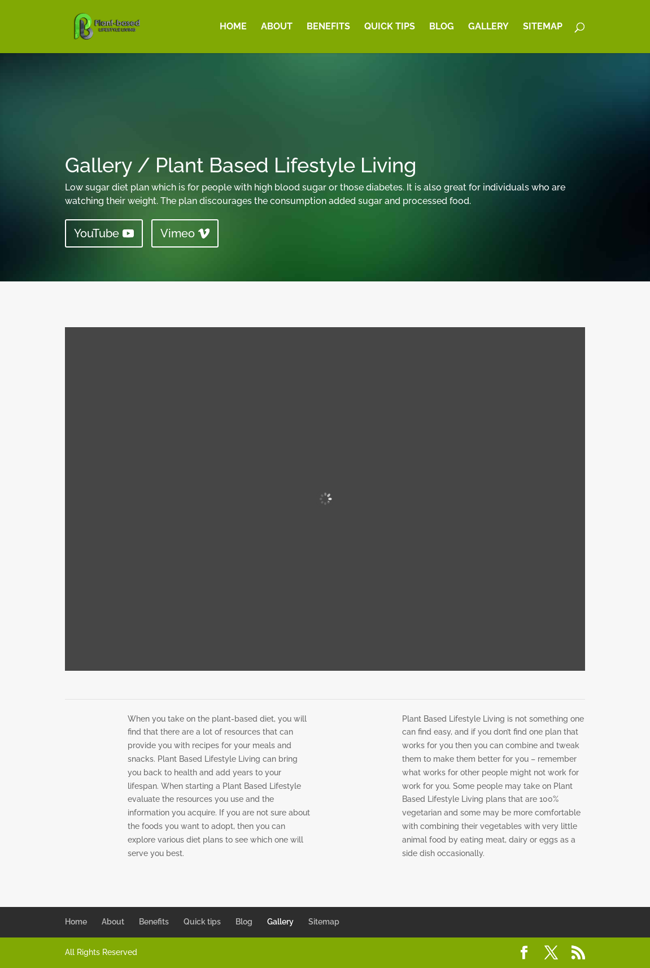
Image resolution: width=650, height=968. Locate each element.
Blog (441, 27)
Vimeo (177, 233)
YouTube (96, 233)
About (277, 27)
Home (233, 27)
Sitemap (542, 27)
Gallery (488, 27)
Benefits (328, 27)
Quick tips (389, 27)
